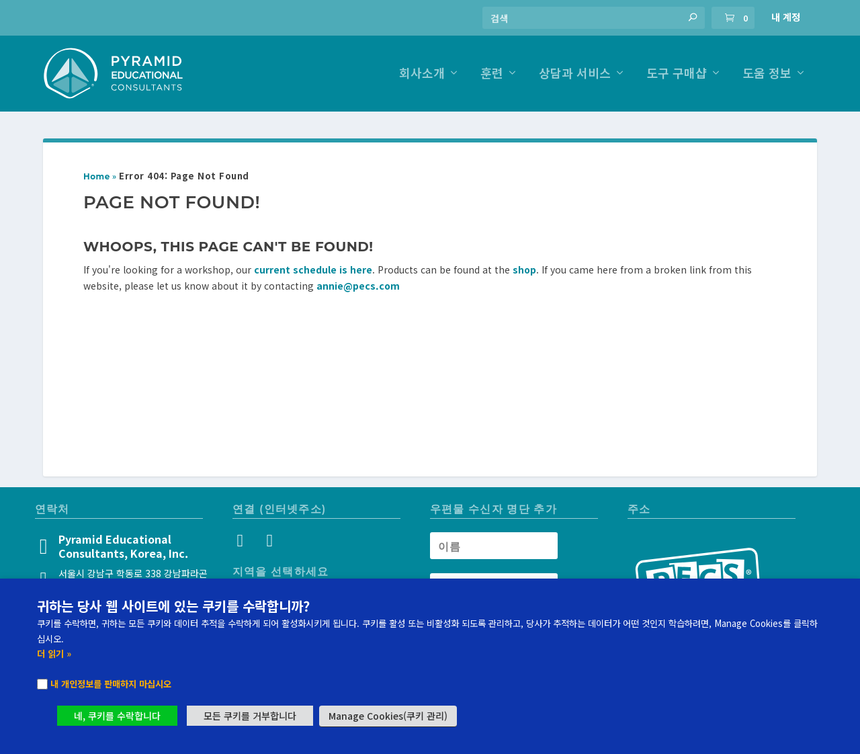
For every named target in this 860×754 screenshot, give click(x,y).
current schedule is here (313, 269)
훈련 (491, 74)
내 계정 (785, 17)
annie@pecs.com (358, 285)
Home (96, 176)
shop (524, 269)
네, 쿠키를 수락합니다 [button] (117, 715)
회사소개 (422, 74)
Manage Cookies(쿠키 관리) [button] (388, 715)
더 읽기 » (54, 653)
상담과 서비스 (575, 74)
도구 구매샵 (676, 74)
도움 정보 (766, 74)
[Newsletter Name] (494, 545)
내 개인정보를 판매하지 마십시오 (110, 683)
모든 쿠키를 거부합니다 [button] (250, 715)
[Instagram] (243, 542)
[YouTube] (268, 542)
